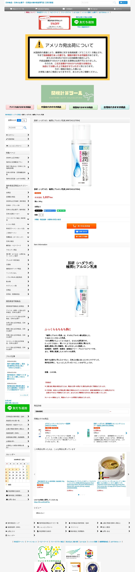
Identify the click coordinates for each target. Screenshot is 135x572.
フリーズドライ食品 (57, 542)
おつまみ (76, 12)
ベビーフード (54, 12)
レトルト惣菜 (86, 12)
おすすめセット (104, 12)
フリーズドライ (66, 12)
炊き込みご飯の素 (72, 542)
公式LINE (8, 400)
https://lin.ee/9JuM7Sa (42, 502)
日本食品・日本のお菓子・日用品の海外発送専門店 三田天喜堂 (29, 2)
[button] (81, 236)
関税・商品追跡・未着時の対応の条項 (48, 219)
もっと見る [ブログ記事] (24, 395)
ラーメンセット (32, 542)
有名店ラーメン (42, 12)
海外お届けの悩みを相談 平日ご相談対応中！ (84, 22)
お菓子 (94, 12)
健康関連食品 (103, 542)
